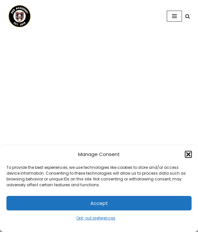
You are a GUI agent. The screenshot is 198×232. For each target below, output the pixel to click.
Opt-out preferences (95, 218)
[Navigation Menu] (174, 16)
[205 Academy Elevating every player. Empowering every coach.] (18, 16)
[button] (188, 154)
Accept (99, 203)
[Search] (187, 16)
